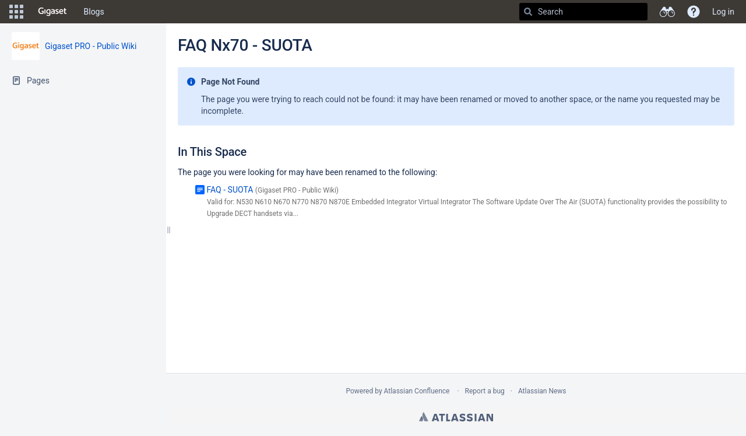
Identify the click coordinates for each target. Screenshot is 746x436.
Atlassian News (542, 391)
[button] (16, 11)
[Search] (528, 11)
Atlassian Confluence (417, 391)
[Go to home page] (52, 11)
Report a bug (485, 391)
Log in (723, 11)
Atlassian (456, 416)
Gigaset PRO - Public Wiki (90, 46)
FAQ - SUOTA (229, 189)
